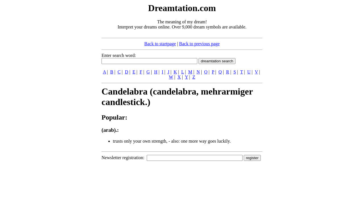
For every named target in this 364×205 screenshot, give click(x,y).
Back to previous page (199, 43)
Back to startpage (160, 43)
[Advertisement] (67, 87)
